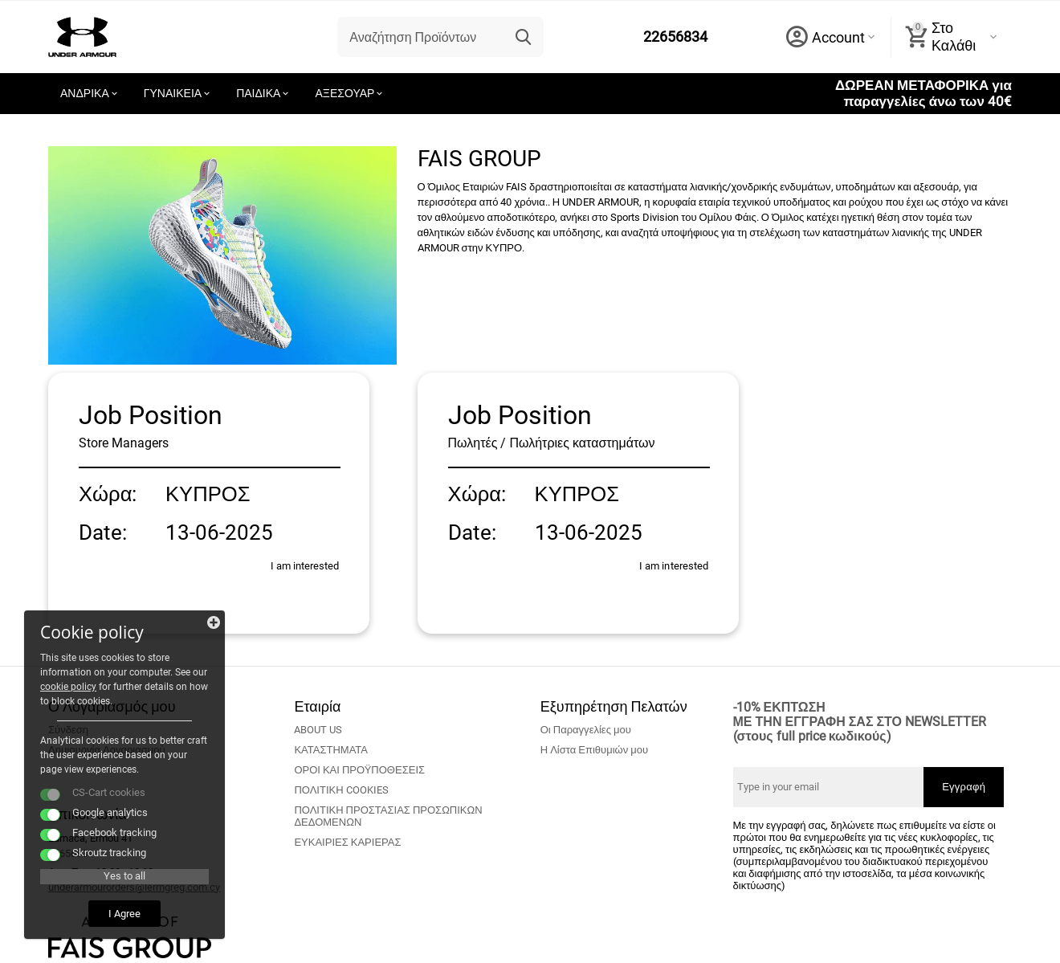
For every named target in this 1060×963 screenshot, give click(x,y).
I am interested (305, 566)
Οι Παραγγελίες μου (585, 730)
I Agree (124, 914)
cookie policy (68, 686)
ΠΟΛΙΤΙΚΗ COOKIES (341, 790)
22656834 (675, 37)
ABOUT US (318, 730)
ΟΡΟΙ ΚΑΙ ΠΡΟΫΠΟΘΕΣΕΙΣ (359, 770)
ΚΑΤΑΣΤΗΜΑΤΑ (331, 750)
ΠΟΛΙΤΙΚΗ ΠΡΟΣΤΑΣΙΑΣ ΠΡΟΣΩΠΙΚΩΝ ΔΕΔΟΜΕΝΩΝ (388, 816)
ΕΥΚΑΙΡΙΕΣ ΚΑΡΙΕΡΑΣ (347, 842)
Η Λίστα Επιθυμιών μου (594, 750)
